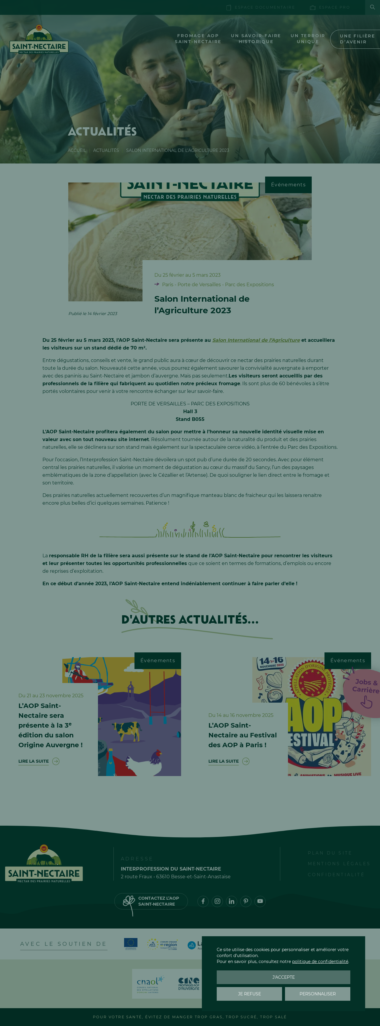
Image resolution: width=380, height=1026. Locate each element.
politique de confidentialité (320, 961)
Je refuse (249, 994)
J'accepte (284, 977)
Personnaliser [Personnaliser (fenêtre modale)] (318, 994)
